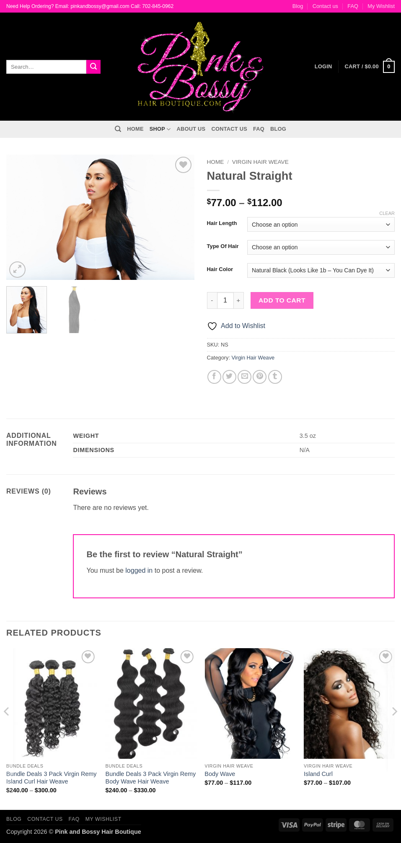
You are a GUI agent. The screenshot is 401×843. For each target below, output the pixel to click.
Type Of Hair (223, 246)
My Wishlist (381, 6)
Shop (160, 129)
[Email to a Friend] (244, 377)
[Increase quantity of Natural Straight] (239, 300)
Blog (297, 6)
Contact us (325, 6)
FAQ (352, 6)
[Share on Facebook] (214, 377)
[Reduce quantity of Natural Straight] (212, 300)
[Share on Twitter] (229, 377)
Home (135, 129)
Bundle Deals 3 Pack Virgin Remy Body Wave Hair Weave (151, 778)
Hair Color (220, 269)
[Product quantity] (225, 300)
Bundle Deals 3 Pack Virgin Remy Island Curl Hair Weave (51, 778)
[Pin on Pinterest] (259, 377)
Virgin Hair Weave (260, 162)
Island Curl (318, 774)
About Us (191, 129)
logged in (139, 570)
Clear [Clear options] (387, 213)
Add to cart (282, 300)
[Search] (118, 129)
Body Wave (219, 774)
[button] (370, 67)
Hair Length (222, 223)
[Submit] (93, 67)
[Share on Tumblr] (275, 377)
